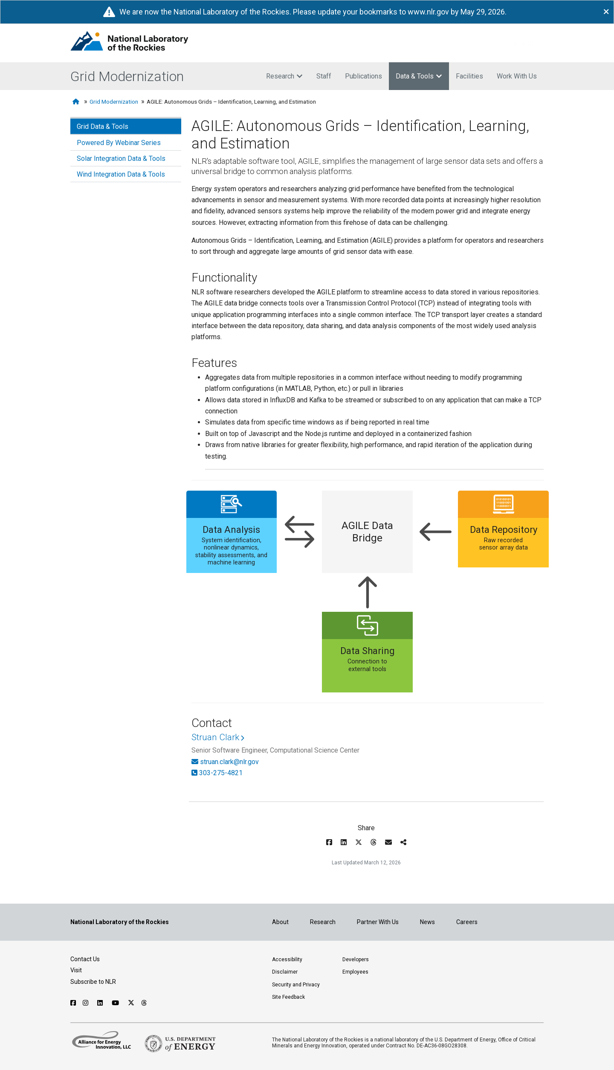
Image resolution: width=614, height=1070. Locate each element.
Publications (363, 76)
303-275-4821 (221, 773)
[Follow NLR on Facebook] (73, 1003)
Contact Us (85, 959)
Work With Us (517, 76)
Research (284, 76)
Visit (76, 970)
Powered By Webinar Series (119, 143)
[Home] (76, 101)
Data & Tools (419, 76)
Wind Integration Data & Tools (121, 174)
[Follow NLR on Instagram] (86, 1003)
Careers (467, 922)
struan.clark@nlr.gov (229, 762)
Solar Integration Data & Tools (121, 158)
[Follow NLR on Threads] (144, 1003)
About (280, 922)
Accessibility (287, 959)
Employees (355, 972)
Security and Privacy (296, 985)
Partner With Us (378, 922)
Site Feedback (288, 997)
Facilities (469, 76)
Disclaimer (285, 972)
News (427, 922)
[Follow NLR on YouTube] (116, 1003)
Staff (323, 76)
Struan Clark (215, 737)
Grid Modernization (127, 76)
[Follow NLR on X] (131, 1003)
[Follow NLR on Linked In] (101, 1003)
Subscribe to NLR (93, 981)
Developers (355, 959)
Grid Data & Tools (102, 126)
